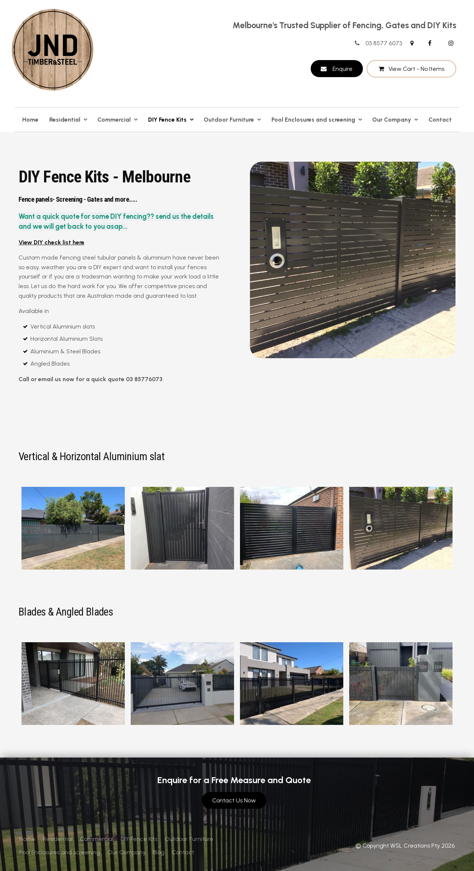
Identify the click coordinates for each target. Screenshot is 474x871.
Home (30, 119)
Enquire (343, 68)
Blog (158, 852)
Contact (440, 119)
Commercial (114, 119)
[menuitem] (27, 839)
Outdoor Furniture (229, 119)
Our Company (391, 119)
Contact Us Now (234, 800)
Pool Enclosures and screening (313, 119)
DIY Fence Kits (167, 119)
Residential (64, 119)
